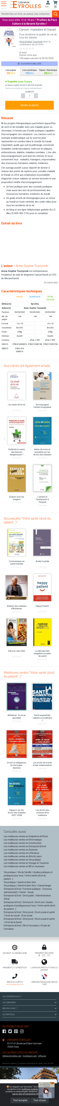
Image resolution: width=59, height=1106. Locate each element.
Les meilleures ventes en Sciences (21, 849)
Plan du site (48, 1063)
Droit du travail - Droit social (18, 915)
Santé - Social (27, 892)
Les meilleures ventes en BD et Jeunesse (24, 866)
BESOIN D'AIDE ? (29, 1008)
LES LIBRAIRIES (29, 1002)
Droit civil (39, 902)
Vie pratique (10, 872)
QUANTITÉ (29, 92)
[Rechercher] (26, 13)
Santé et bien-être (27, 882)
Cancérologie (44, 885)
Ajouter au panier (29, 105)
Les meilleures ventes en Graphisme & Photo (26, 836)
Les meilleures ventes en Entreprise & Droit (25, 846)
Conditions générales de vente (30, 1063)
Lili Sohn (39, 44)
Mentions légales (9, 1063)
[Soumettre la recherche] (55, 13)
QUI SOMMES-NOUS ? (12, 996)
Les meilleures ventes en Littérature (21, 853)
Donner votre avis (28, 55)
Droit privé (28, 902)
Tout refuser (39, 1100)
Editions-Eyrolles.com (12, 1056)
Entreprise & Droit (12, 889)
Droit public (28, 895)
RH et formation (31, 925)
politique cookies (30, 1089)
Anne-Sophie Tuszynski (31, 41)
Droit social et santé (45, 912)
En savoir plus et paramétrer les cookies (33, 1092)
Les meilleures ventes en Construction (23, 843)
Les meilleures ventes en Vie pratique (22, 859)
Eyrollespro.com (30, 1056)
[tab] (10, 71)
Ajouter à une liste (29, 64)
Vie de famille (24, 872)
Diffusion (42, 1056)
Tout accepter (20, 1100)
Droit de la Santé (13, 922)
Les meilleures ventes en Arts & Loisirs (23, 856)
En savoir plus (51, 282)
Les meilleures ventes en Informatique (23, 839)
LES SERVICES (29, 1014)
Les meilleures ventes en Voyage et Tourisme (26, 863)
